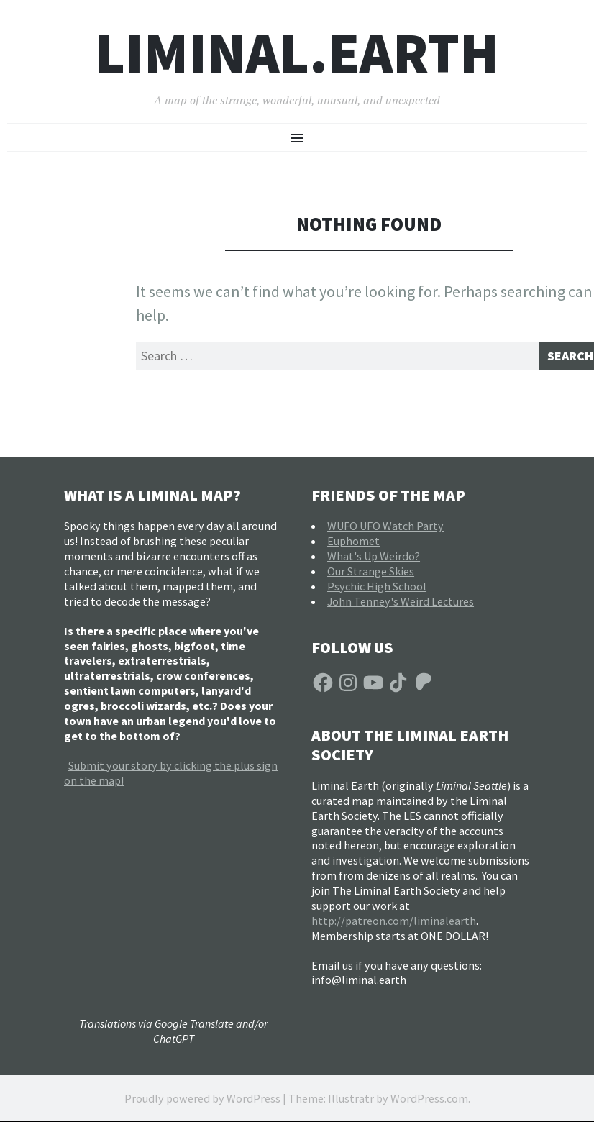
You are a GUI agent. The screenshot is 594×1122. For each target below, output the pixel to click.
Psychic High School (376, 590)
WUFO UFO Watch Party (385, 531)
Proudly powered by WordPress (202, 1103)
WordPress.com (429, 1103)
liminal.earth (297, 53)
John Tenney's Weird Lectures (400, 605)
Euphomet (353, 546)
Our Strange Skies (370, 576)
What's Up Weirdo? (373, 561)
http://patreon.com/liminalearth (393, 925)
